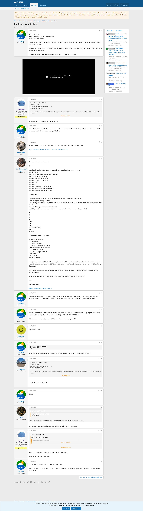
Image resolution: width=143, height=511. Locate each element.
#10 (101, 358)
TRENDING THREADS (114, 31)
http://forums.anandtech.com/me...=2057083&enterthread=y (48, 149)
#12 (101, 407)
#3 (101, 125)
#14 (101, 461)
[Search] (124, 5)
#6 (101, 293)
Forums (34, 5)
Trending (16, 8)
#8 (101, 326)
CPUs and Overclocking (115, 45)
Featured (25, 5)
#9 (101, 342)
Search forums (25, 8)
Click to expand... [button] (66, 115)
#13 (101, 430)
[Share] (99, 31)
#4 (101, 142)
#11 (101, 390)
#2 (101, 99)
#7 (101, 309)
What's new (43, 5)
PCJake (18, 27)
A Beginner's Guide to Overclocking (40, 288)
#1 (101, 30)
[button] (48, 5)
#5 (101, 158)
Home (18, 5)
